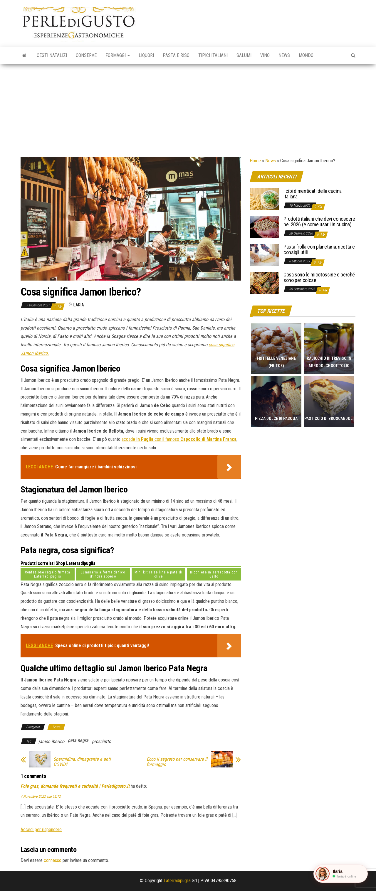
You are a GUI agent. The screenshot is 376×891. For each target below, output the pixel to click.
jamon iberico (51, 741)
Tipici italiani (213, 55)
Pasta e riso (176, 55)
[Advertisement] (188, 108)
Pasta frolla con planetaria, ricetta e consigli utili (319, 250)
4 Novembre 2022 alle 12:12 (41, 796)
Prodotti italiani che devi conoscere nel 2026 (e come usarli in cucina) (319, 222)
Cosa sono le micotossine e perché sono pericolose (319, 277)
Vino (265, 55)
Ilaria (78, 305)
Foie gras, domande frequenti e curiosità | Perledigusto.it (75, 786)
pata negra (78, 740)
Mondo (306, 55)
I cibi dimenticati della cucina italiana (312, 194)
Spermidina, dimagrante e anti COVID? (82, 762)
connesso (52, 860)
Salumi (243, 55)
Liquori (146, 55)
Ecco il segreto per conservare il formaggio (177, 762)
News (284, 55)
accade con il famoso (179, 439)
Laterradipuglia (177, 880)
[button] (340, 874)
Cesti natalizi (52, 55)
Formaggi (117, 55)
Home (255, 160)
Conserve (86, 55)
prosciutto (101, 741)
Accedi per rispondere (41, 829)
